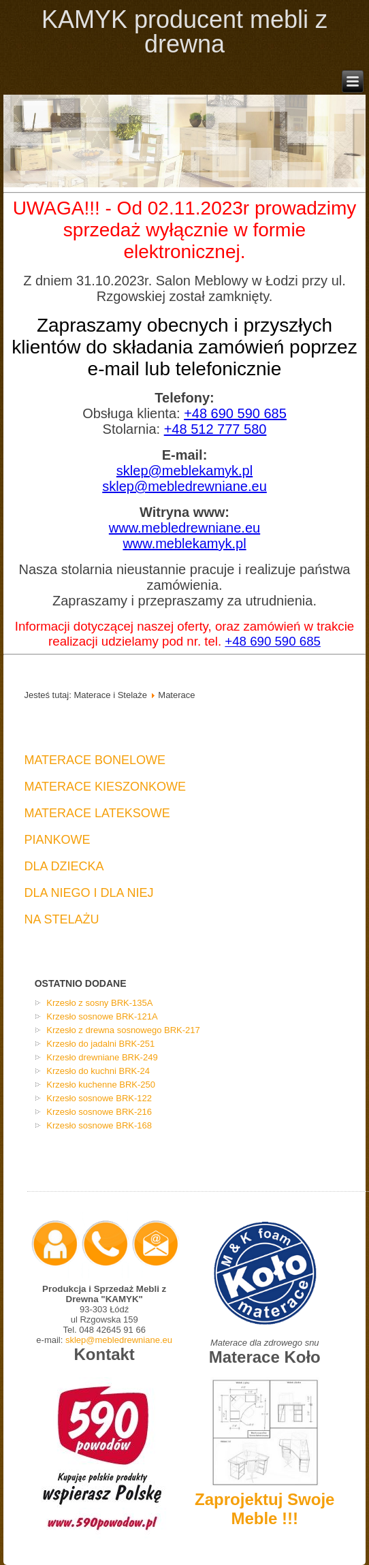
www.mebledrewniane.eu (184, 527)
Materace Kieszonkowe (105, 786)
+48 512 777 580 (215, 429)
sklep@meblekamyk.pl (184, 470)
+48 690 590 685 (235, 413)
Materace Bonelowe (94, 760)
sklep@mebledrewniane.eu (184, 486)
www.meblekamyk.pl (184, 543)
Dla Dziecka (63, 866)
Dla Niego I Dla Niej (88, 893)
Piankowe (57, 840)
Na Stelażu (61, 919)
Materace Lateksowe (97, 813)
